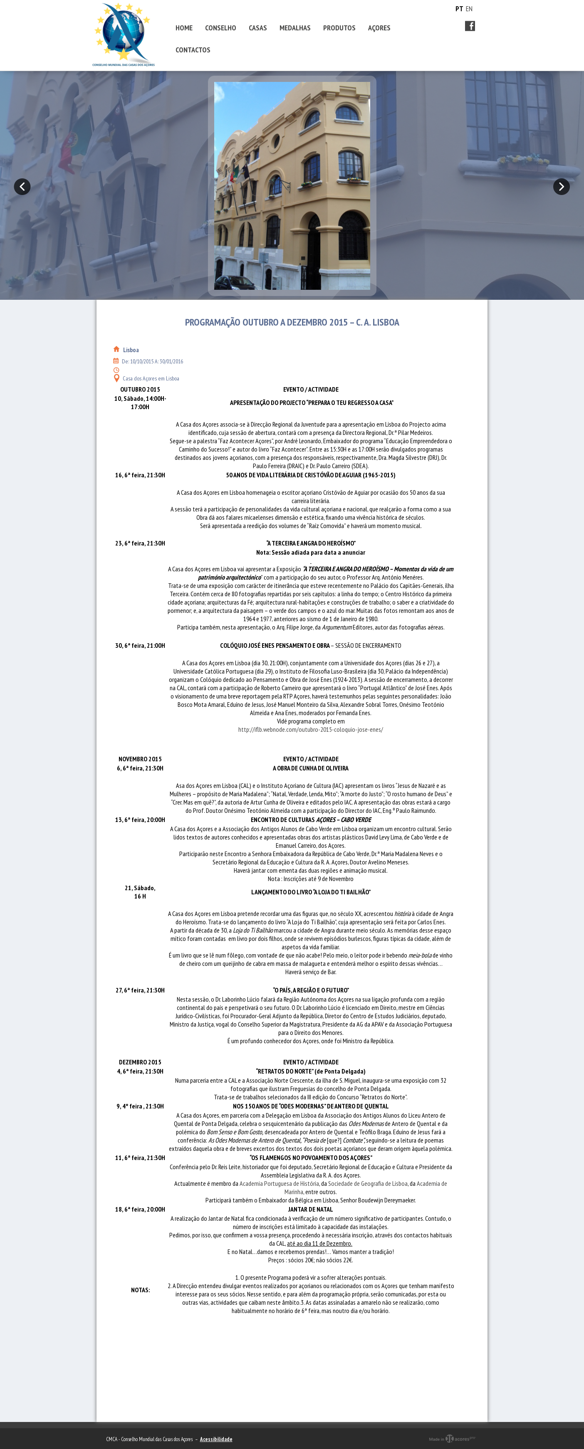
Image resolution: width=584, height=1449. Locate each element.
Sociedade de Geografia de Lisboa (368, 1183)
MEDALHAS (295, 27)
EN (469, 8)
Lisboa (131, 350)
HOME (184, 27)
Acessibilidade (216, 1439)
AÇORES (379, 27)
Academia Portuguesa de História (279, 1183)
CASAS (258, 27)
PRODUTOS (339, 27)
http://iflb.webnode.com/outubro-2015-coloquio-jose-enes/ (310, 729)
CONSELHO (220, 27)
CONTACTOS (193, 49)
